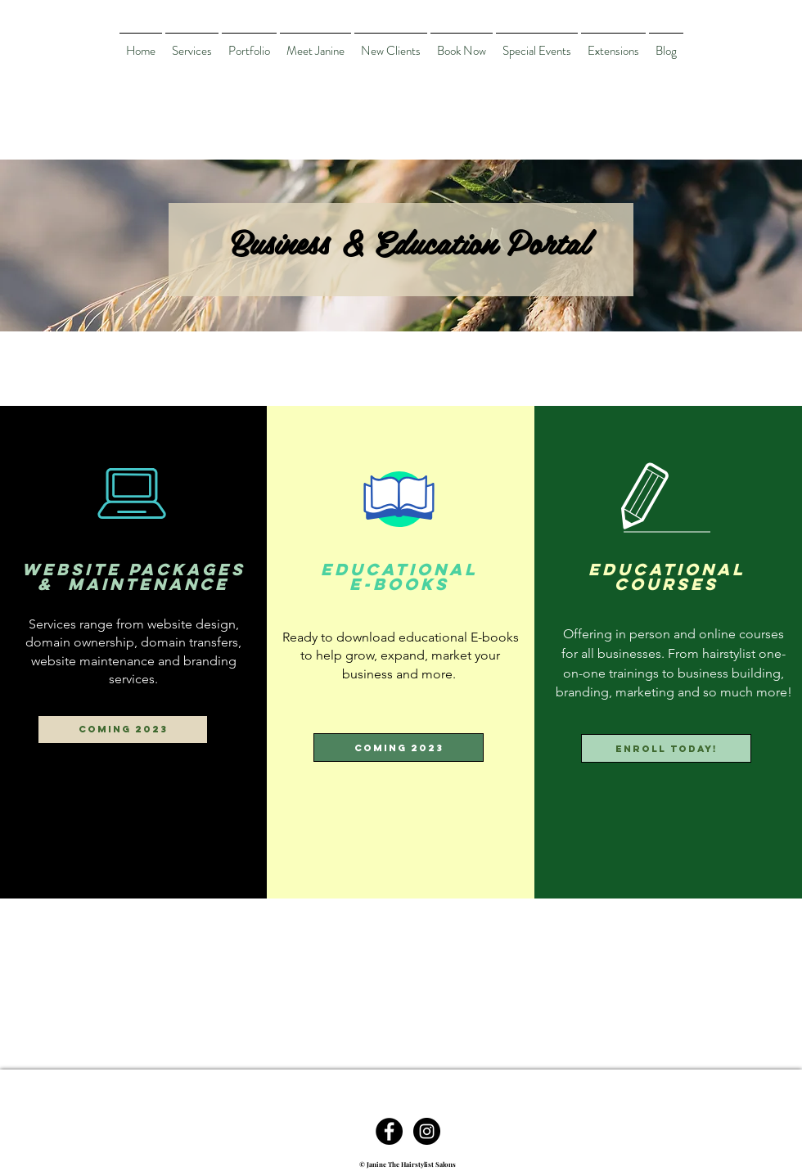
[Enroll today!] (666, 748)
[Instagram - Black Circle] (426, 1131)
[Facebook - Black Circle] (389, 1131)
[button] (123, 729)
